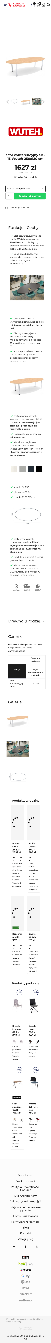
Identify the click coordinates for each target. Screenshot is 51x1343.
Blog (25, 1227)
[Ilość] (8, 196)
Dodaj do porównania (17, 207)
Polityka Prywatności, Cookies (25, 1188)
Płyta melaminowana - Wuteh (35, 672)
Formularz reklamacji (25, 1221)
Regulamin (25, 1175)
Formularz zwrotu (25, 1216)
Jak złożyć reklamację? (25, 1201)
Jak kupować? (25, 1181)
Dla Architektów (25, 1195)
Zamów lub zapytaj (30, 196)
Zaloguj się (25, 1239)
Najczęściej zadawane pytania (25, 1209)
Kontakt (25, 1233)
